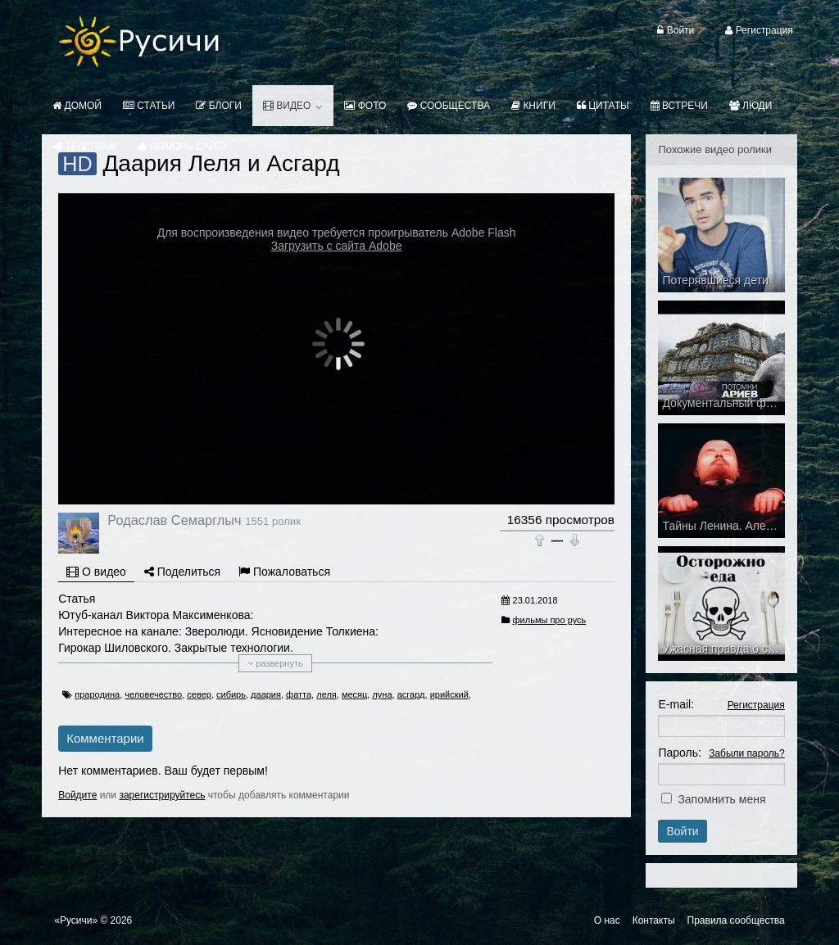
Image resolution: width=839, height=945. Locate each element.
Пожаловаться (284, 571)
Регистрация (756, 705)
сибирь (231, 694)
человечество (153, 694)
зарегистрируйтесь (162, 795)
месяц (354, 694)
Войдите (77, 795)
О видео (96, 571)
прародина (97, 694)
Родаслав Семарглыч (174, 520)
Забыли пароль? (747, 753)
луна (382, 694)
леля (326, 694)
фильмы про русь (550, 620)
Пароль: (679, 752)
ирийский (449, 694)
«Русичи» (76, 920)
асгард (411, 694)
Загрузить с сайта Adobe (336, 245)
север (199, 694)
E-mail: (676, 704)
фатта (298, 694)
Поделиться (182, 571)
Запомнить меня (721, 799)
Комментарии (104, 738)
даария (266, 694)
